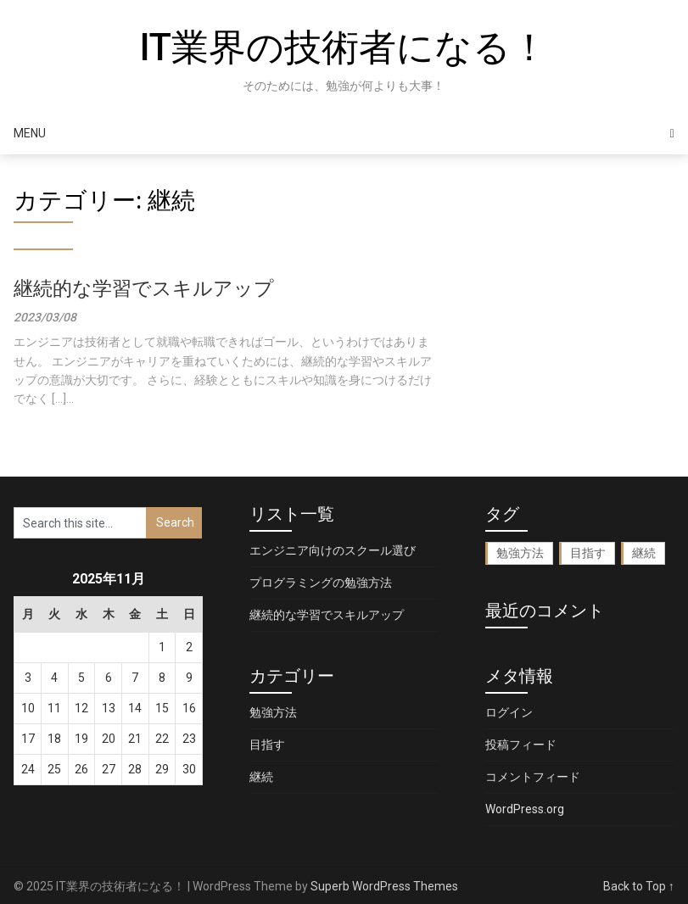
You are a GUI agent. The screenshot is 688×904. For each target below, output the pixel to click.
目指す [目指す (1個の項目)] (588, 553)
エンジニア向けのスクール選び (332, 550)
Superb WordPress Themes (384, 886)
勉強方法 (273, 712)
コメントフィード (532, 777)
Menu (30, 133)
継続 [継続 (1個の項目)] (644, 553)
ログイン (509, 712)
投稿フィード (521, 744)
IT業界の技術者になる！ (343, 47)
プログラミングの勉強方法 (320, 582)
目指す (267, 744)
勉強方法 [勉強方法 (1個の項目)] (520, 553)
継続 (261, 777)
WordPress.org (524, 809)
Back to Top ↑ (638, 886)
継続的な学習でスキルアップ (144, 288)
